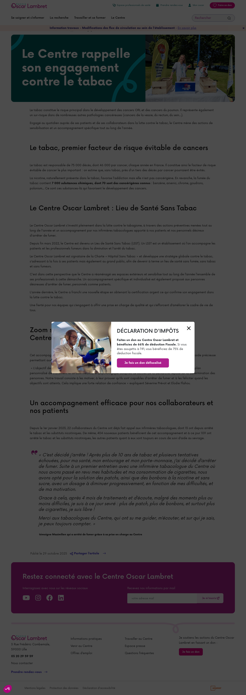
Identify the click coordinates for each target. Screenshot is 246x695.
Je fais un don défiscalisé (142, 363)
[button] (7, 689)
